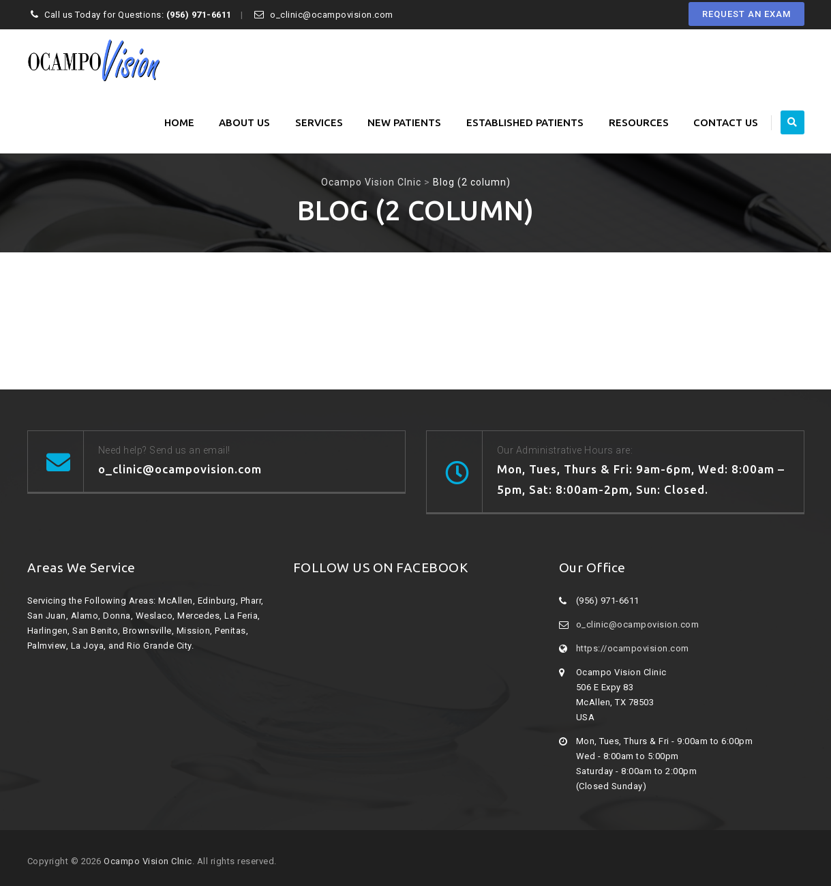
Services (319, 122)
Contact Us (726, 122)
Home (179, 122)
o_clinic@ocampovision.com (637, 624)
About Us (244, 122)
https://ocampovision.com (632, 648)
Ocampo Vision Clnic (148, 861)
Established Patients (525, 122)
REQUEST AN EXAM (746, 14)
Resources (639, 122)
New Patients (404, 122)
